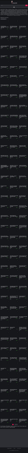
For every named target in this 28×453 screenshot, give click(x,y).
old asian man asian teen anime (21, 14)
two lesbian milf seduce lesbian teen (12, 9)
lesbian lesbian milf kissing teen (19, 11)
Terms (14, 448)
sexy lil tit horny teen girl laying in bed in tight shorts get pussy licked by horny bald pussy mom (14, 13)
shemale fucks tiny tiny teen (13, 14)
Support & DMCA (9, 448)
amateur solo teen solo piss (16, 15)
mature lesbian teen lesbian (4, 9)
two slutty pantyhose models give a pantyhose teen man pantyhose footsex (17, 12)
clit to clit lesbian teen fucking (22, 9)
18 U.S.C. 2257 (19, 448)
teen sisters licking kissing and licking (9, 11)
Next (15, 424)
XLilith (13, 450)
